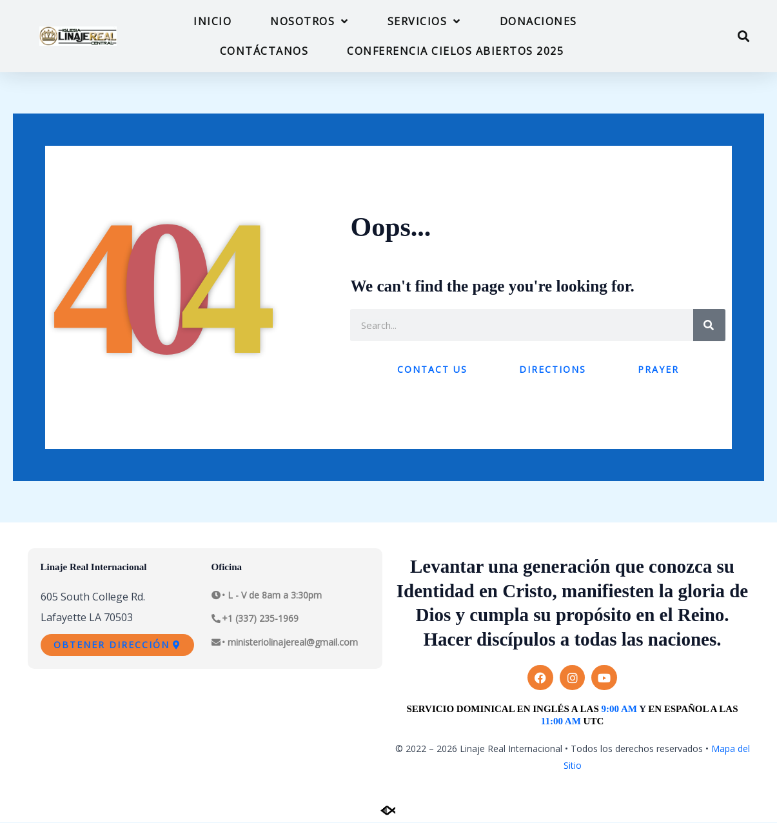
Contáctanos (264, 51)
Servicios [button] (424, 21)
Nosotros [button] (309, 21)
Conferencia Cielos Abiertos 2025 (455, 51)
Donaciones (538, 21)
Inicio (212, 21)
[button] (743, 36)
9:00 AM (619, 709)
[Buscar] (709, 325)
